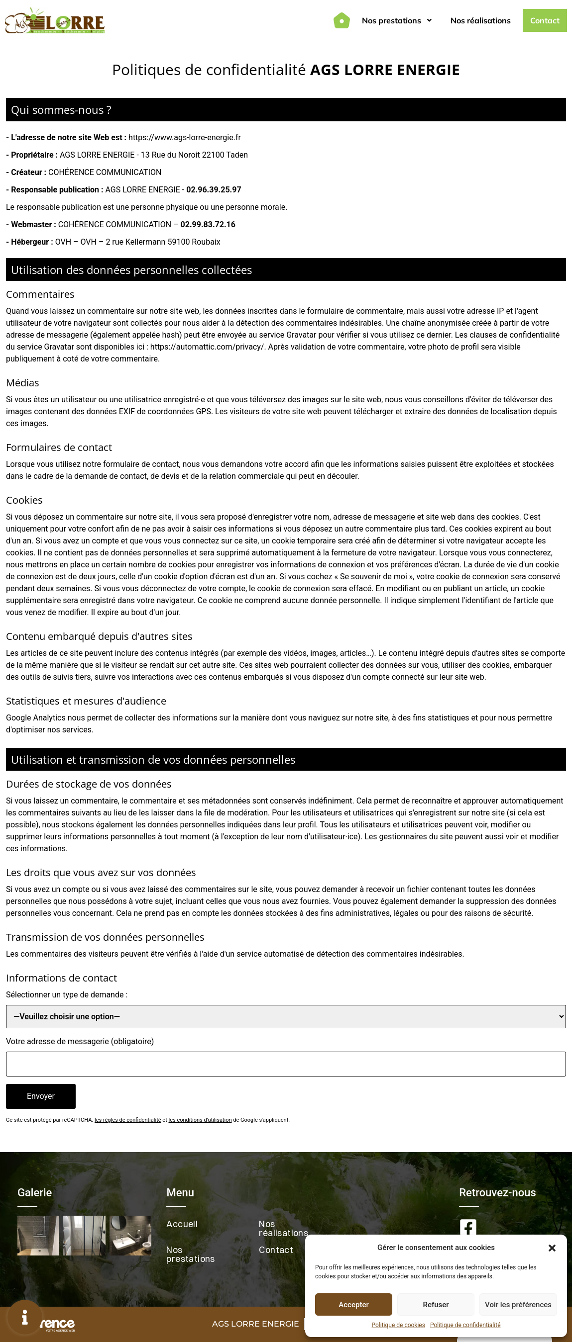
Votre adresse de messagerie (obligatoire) (80, 1041)
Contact (545, 20)
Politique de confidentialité (465, 1325)
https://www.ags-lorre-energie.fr (184, 137)
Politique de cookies (398, 1325)
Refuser (436, 1304)
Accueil (182, 1224)
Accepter (353, 1304)
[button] (552, 1248)
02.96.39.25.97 (213, 189)
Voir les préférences (518, 1304)
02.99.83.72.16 (208, 224)
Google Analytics (36, 717)
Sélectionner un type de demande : (66, 994)
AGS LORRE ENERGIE (255, 1324)
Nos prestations (397, 20)
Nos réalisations (481, 20)
